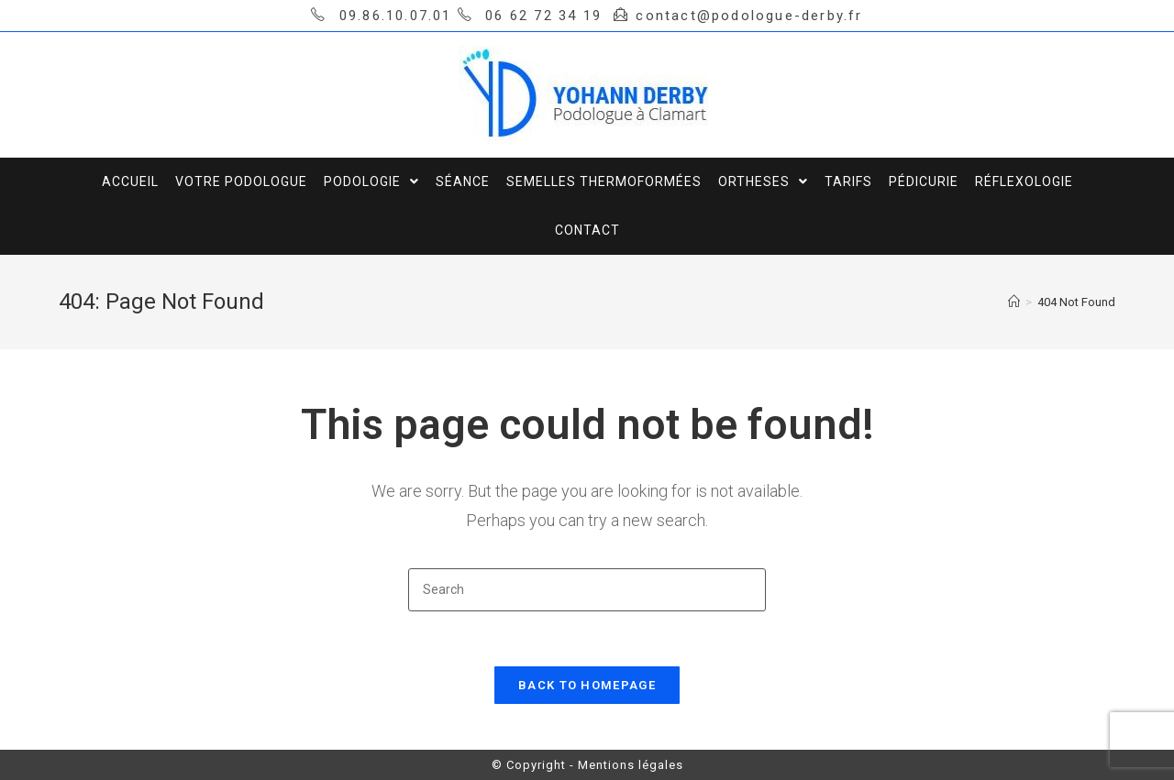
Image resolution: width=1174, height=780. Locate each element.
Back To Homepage (587, 685)
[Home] (1014, 302)
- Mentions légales (626, 765)
